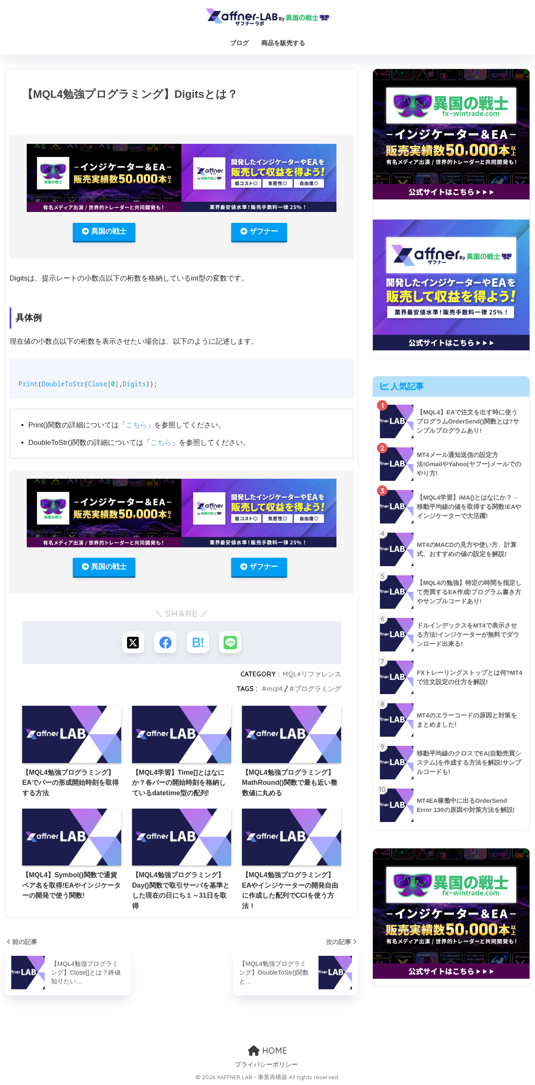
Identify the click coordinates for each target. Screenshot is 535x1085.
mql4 (275, 691)
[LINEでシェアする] (231, 644)
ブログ (239, 42)
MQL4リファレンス (312, 676)
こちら (136, 426)
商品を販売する (283, 42)
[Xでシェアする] (131, 644)
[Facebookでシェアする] (164, 644)
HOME (267, 1049)
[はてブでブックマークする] (198, 644)
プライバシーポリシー (266, 1064)
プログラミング (317, 691)
